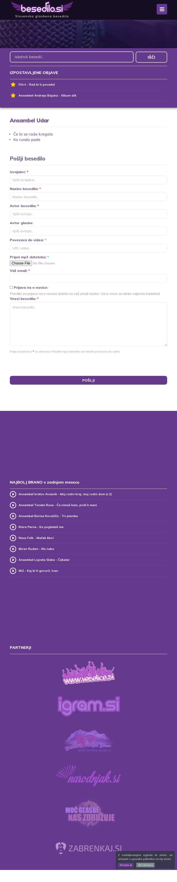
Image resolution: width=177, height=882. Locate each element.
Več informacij (145, 865)
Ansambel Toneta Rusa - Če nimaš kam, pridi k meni (58, 504)
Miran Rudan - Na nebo (36, 548)
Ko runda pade (26, 139)
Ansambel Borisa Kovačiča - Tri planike (48, 515)
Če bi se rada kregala (33, 133)
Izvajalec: (19, 171)
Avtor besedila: (24, 205)
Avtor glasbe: (21, 222)
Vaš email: (20, 270)
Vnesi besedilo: (24, 298)
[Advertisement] (88, 449)
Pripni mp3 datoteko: (29, 256)
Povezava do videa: (28, 240)
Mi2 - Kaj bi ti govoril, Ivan (38, 570)
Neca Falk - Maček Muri (36, 537)
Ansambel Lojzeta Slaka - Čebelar (44, 559)
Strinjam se (126, 865)
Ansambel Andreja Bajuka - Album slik (43, 95)
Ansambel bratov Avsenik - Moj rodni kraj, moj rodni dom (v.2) (65, 493)
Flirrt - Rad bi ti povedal (32, 84)
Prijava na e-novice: (29, 287)
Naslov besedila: (25, 188)
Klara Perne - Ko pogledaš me (41, 526)
